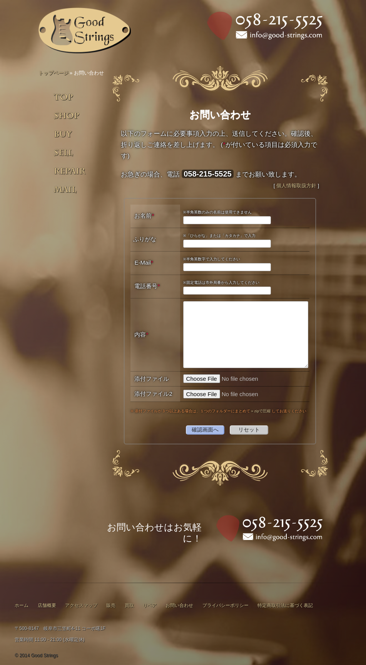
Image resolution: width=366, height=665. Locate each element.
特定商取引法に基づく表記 (285, 605)
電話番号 (147, 286)
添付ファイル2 (153, 393)
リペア (150, 605)
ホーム (21, 605)
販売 (110, 605)
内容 (141, 334)
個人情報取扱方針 (296, 185)
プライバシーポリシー (225, 605)
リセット (249, 430)
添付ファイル (151, 378)
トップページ (53, 73)
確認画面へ (205, 430)
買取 (129, 605)
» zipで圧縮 (261, 411)
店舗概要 (47, 605)
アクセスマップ (81, 605)
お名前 (144, 215)
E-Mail (143, 262)
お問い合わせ (179, 605)
